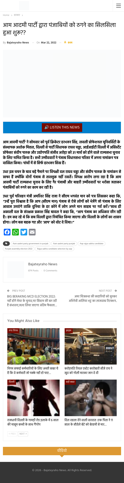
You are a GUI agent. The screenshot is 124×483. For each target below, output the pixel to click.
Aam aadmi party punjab (64, 243)
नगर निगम (13, 331)
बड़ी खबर (70, 382)
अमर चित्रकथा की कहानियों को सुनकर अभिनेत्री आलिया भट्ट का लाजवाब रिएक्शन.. (93, 299)
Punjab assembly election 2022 (18, 248)
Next (23, 434)
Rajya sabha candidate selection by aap (54, 248)
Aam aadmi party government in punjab (30, 243)
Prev (12, 434)
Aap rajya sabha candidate (91, 243)
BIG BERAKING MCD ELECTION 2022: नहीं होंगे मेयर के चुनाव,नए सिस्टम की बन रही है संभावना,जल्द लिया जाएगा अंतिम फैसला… (32, 301)
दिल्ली (12, 382)
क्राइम (68, 331)
